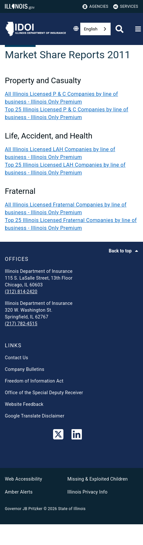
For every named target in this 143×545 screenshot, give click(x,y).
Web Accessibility (23, 479)
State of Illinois (71, 508)
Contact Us (16, 357)
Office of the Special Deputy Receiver (44, 392)
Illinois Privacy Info (87, 492)
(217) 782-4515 (21, 323)
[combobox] (95, 29)
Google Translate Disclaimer (34, 415)
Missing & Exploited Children (97, 479)
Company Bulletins (24, 369)
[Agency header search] (120, 29)
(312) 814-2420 (21, 291)
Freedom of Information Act (34, 381)
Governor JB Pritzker (23, 508)
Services (125, 6)
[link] (58, 435)
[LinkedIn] (77, 435)
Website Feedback (24, 404)
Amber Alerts (19, 492)
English (90, 29)
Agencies (95, 6)
